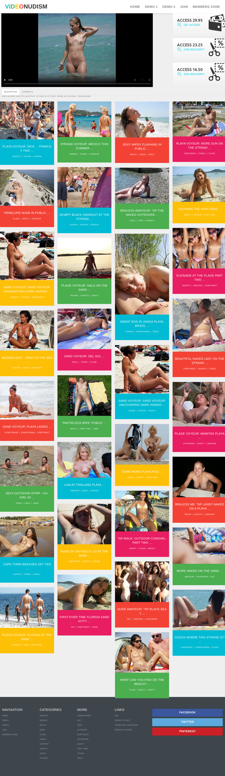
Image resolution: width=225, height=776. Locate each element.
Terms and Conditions (126, 725)
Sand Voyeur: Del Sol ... (83, 352)
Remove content (123, 730)
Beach (130, 155)
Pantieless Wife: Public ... (83, 417)
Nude (83, 484)
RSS (116, 716)
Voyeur (193, 214)
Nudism (72, 154)
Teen (137, 219)
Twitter (187, 721)
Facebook (187, 712)
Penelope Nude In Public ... (27, 211)
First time (205, 214)
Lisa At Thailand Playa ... (83, 478)
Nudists (16, 156)
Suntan (27, 156)
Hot (208, 568)
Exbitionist (185, 153)
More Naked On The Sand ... (195, 562)
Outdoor (93, 154)
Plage (207, 153)
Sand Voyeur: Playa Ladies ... (27, 421)
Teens (139, 155)
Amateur (36, 217)
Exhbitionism (139, 329)
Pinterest (187, 731)
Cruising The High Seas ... (194, 207)
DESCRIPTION (10, 92)
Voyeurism (184, 438)
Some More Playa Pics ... (138, 464)
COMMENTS (27, 92)
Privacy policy (122, 720)
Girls (148, 155)
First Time (82, 749)
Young (82, 154)
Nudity (25, 217)
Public (197, 153)
